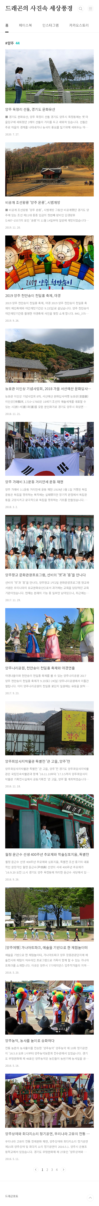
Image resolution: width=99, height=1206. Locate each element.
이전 (36, 1169)
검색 (80, 8)
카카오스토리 (79, 25)
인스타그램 (50, 25)
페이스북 (25, 25)
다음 (63, 1169)
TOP (90, 1197)
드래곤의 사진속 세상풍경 (39, 9)
